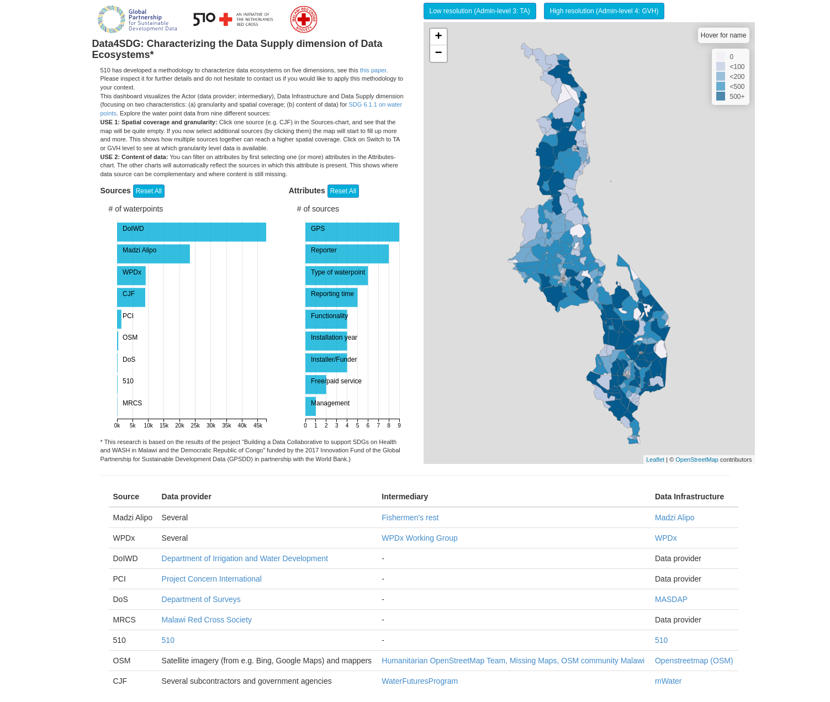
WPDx (666, 538)
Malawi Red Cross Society (207, 619)
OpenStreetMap (696, 459)
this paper (373, 70)
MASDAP (671, 599)
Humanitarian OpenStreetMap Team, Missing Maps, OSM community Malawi (513, 660)
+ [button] (438, 37)
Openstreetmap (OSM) (694, 660)
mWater (668, 681)
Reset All (149, 191)
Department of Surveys (201, 599)
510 (168, 640)
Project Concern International (212, 578)
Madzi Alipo (675, 517)
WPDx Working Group (419, 538)
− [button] (438, 53)
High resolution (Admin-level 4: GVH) (604, 11)
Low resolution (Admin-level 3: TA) (480, 11)
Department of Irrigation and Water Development (245, 558)
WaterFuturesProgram (420, 681)
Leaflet (655, 459)
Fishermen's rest (410, 517)
